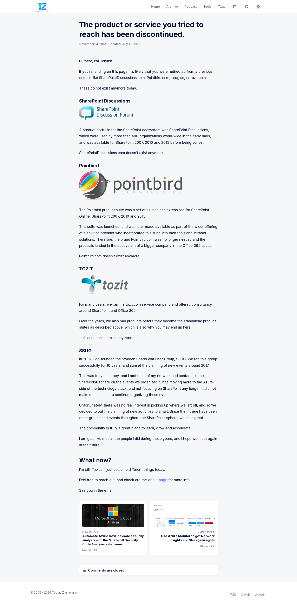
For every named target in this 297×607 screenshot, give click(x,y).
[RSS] (258, 6)
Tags (221, 6)
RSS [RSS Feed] (233, 594)
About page (157, 480)
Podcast (191, 6)
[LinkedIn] (234, 6)
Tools (207, 6)
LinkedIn (260, 594)
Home (155, 6)
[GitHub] (246, 6)
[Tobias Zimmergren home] (42, 6)
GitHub (245, 594)
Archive (172, 6)
